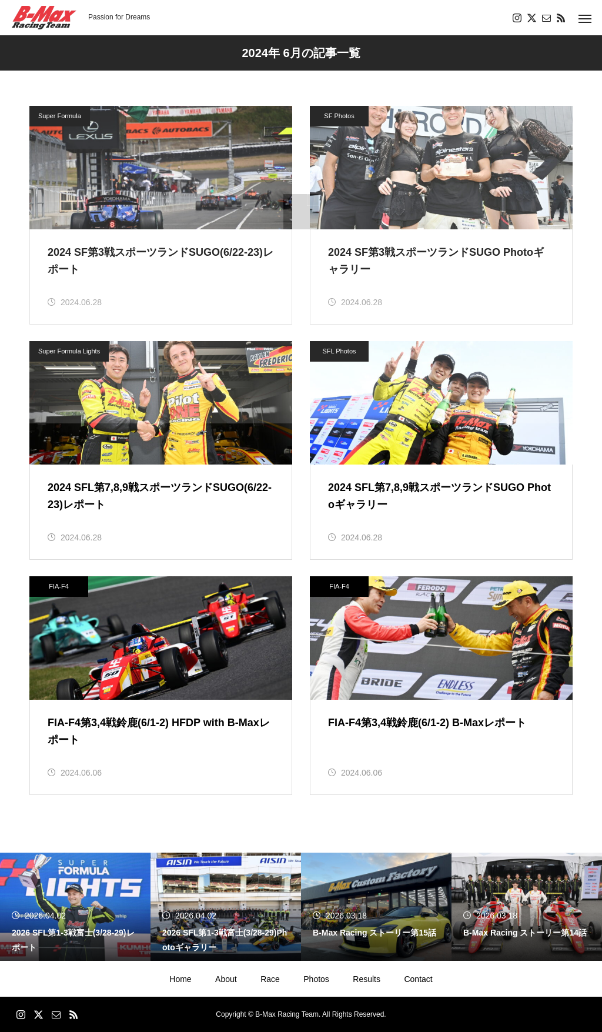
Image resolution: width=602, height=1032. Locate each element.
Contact (418, 979)
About (226, 979)
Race (270, 979)
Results (366, 979)
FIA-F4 (59, 586)
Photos (316, 979)
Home (180, 979)
